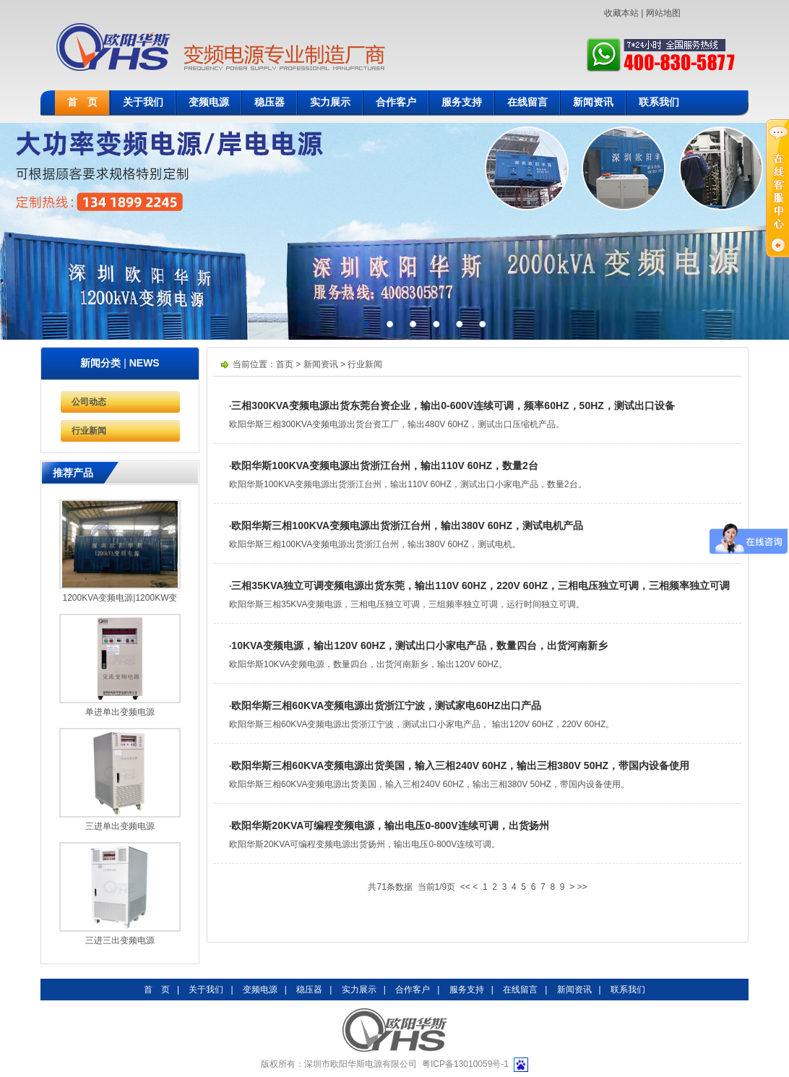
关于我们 (143, 102)
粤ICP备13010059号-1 (465, 1064)
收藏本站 (621, 13)
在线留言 (527, 102)
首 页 (82, 102)
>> (582, 887)
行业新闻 (89, 431)
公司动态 (89, 402)
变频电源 (209, 102)
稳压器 (269, 102)
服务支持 (461, 102)
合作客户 (396, 102)
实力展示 (330, 102)
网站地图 (663, 13)
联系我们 (659, 102)
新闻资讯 (593, 102)
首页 (284, 364)
